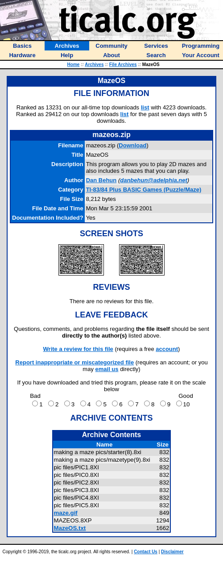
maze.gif (65, 512)
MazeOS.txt (70, 528)
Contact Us (145, 551)
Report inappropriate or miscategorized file (74, 362)
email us (107, 369)
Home (73, 64)
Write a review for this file (78, 349)
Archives (94, 64)
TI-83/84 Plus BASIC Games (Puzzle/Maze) (144, 189)
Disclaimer (172, 551)
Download (132, 145)
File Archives (123, 64)
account (167, 349)
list (145, 107)
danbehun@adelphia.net (153, 180)
